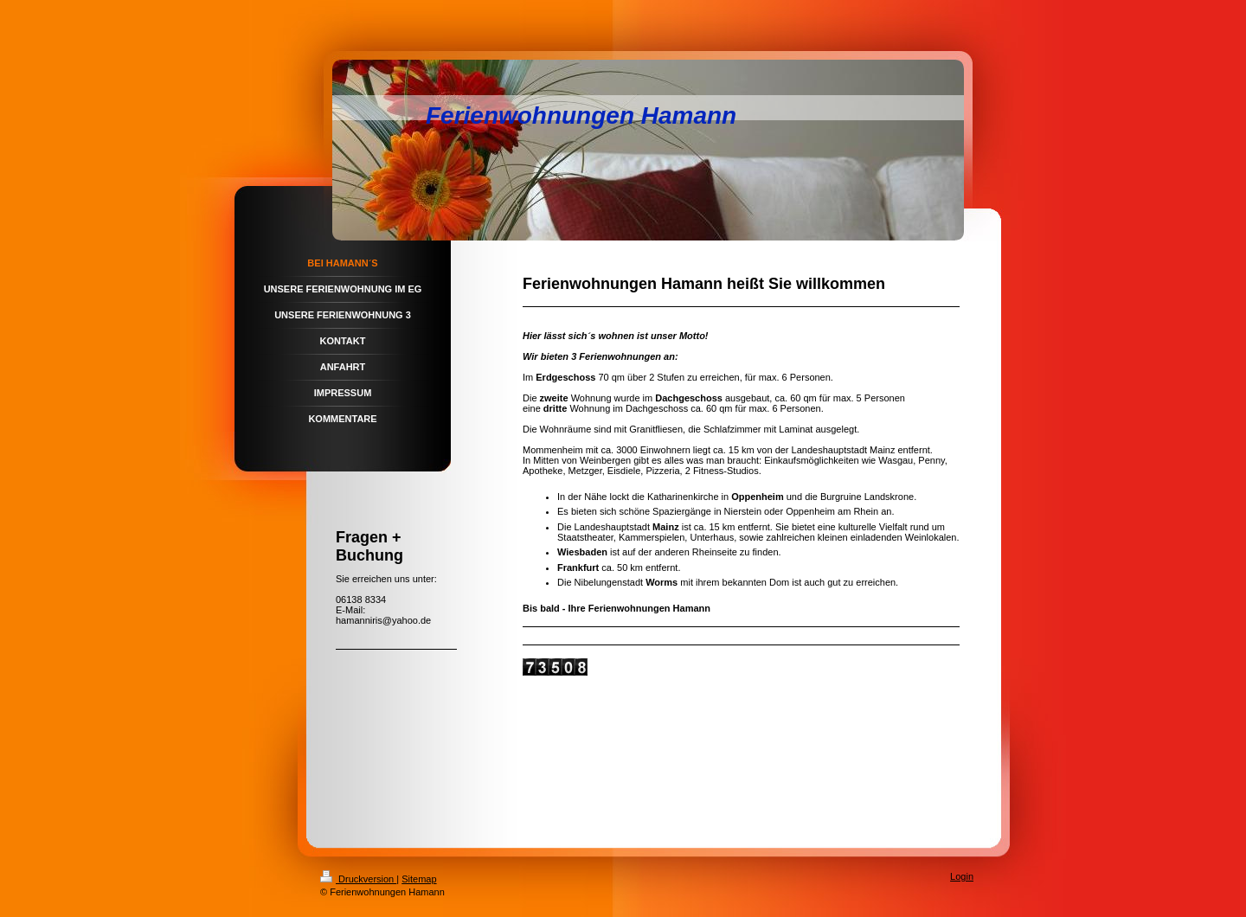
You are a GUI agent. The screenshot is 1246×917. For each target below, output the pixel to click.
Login (961, 876)
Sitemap (418, 879)
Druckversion (358, 879)
